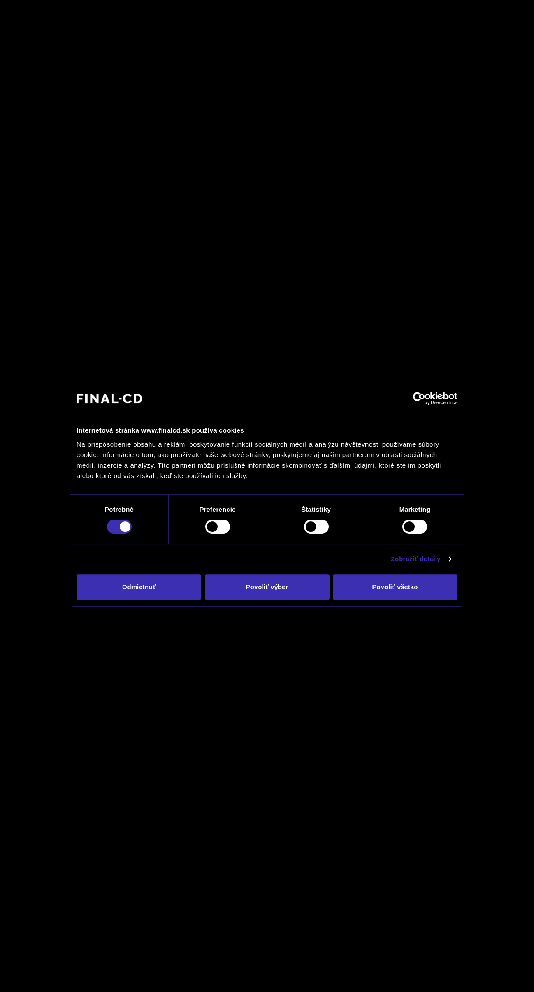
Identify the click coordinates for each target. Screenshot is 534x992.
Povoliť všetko (395, 586)
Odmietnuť (139, 586)
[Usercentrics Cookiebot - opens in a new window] (419, 398)
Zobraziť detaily (416, 558)
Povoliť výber (267, 586)
